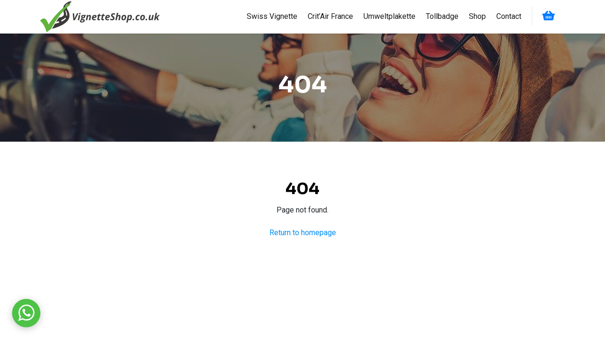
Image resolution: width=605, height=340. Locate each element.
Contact (508, 16)
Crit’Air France (330, 16)
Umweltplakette (389, 16)
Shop (477, 16)
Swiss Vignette (272, 16)
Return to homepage (302, 232)
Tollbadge (442, 16)
